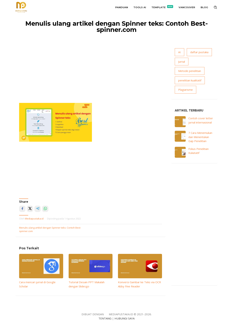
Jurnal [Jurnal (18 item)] (181, 61)
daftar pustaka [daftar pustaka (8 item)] (199, 52)
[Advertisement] (90, 75)
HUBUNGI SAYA (124, 318)
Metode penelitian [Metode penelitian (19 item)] (189, 71)
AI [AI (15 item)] (179, 52)
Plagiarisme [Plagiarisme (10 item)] (185, 89)
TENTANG (104, 318)
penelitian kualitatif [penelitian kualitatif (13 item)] (189, 80)
